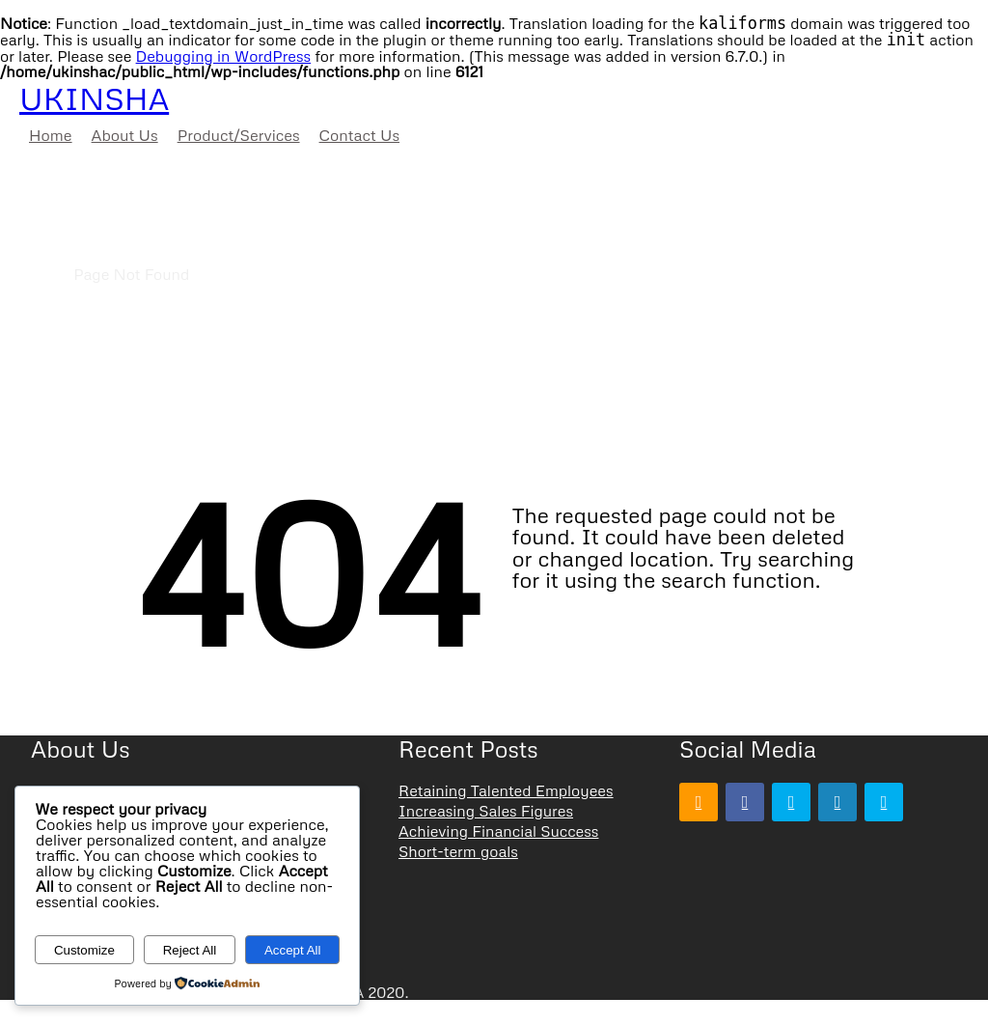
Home (50, 135)
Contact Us (359, 135)
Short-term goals (458, 851)
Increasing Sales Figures (485, 810)
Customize (84, 950)
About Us (125, 135)
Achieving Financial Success (498, 831)
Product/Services (239, 135)
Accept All (292, 950)
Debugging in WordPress (224, 56)
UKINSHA (94, 98)
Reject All (190, 950)
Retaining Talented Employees (506, 790)
